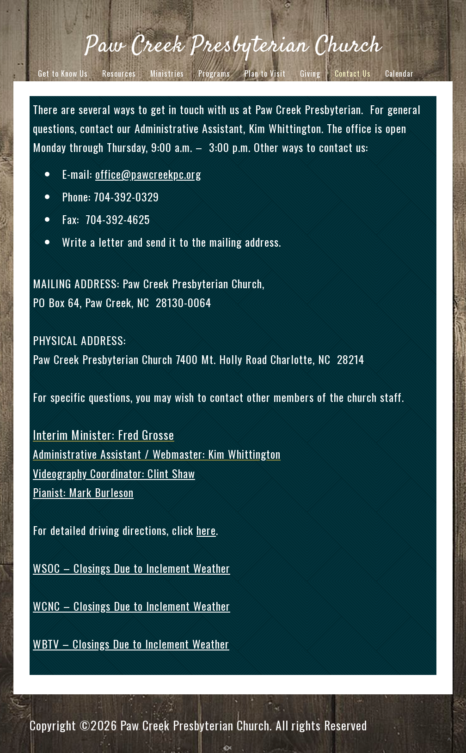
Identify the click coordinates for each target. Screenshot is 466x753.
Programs (214, 73)
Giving (310, 73)
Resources (119, 73)
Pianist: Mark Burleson (83, 492)
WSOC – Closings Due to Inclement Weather (131, 567)
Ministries (167, 73)
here (206, 530)
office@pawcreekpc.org (148, 173)
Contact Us (353, 73)
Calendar (399, 73)
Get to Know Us (63, 73)
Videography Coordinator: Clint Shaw (114, 473)
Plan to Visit (265, 73)
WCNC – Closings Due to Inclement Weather (131, 605)
